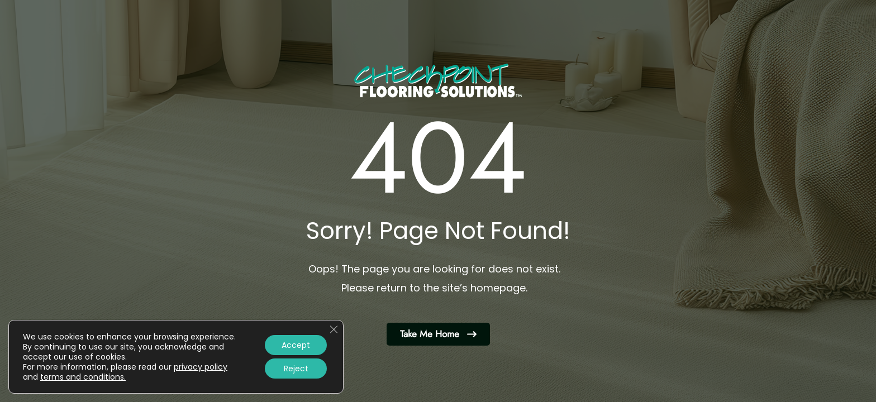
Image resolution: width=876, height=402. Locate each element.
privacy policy (200, 366)
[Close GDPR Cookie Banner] (333, 329)
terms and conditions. (83, 376)
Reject (296, 368)
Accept (296, 345)
